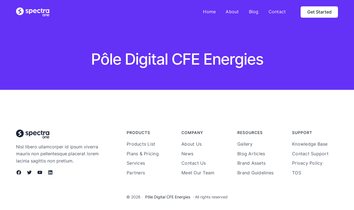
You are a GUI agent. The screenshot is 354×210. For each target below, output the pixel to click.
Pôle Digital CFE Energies (167, 197)
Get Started (319, 12)
